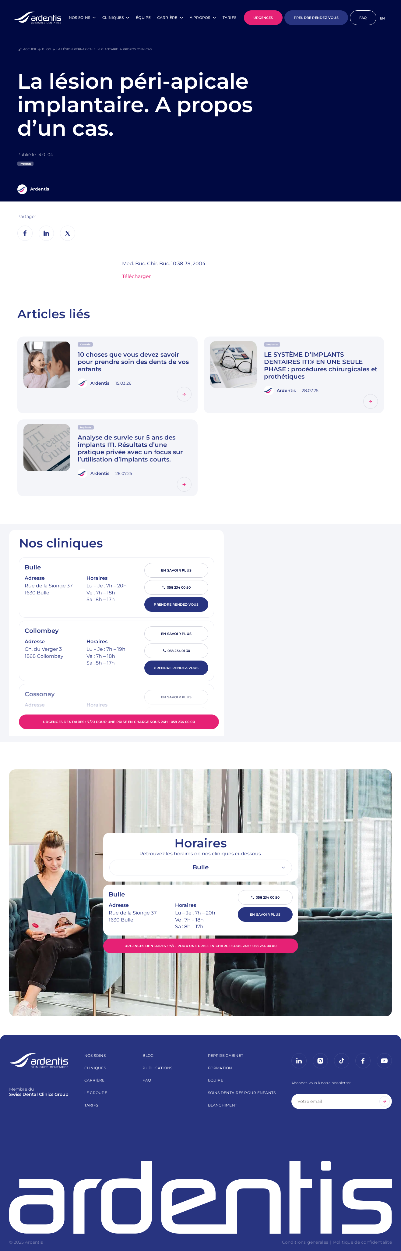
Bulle (33, 567)
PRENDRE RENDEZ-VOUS (316, 18)
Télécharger (136, 276)
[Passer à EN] (382, 18)
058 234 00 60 (179, 714)
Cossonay (40, 694)
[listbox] (200, 867)
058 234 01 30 (178, 651)
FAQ (363, 18)
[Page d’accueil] (37, 18)
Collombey (42, 630)
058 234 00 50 (179, 587)
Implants (25, 163)
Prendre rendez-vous (176, 604)
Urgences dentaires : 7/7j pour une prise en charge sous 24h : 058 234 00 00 (119, 722)
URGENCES (263, 18)
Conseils (85, 344)
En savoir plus (176, 570)
